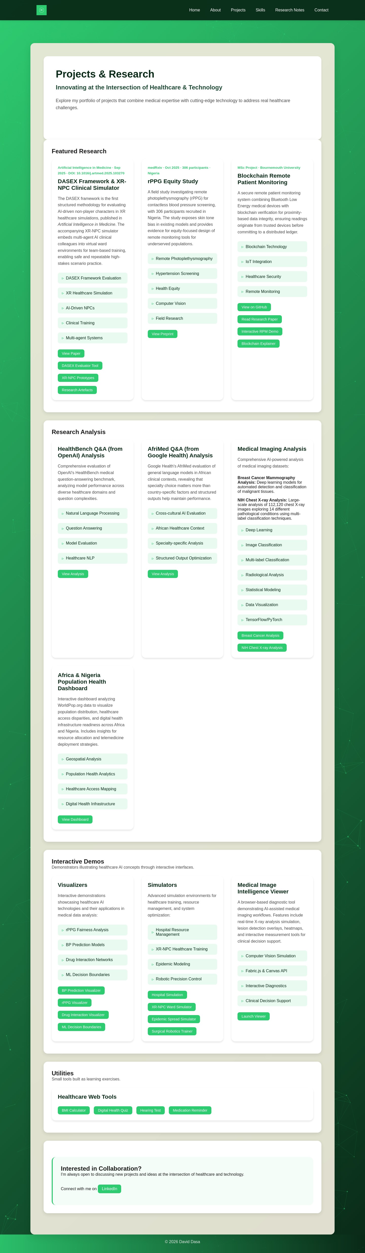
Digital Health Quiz (113, 1110)
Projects (238, 10)
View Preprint (162, 334)
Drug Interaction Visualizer (83, 1015)
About (215, 10)
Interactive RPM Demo (260, 331)
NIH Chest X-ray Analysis (262, 648)
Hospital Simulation (167, 995)
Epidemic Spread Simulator (174, 1019)
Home (194, 10)
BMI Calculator (74, 1110)
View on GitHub (254, 307)
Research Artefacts (77, 390)
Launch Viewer (254, 1016)
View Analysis (73, 574)
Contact (321, 10)
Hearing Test (150, 1110)
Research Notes (289, 10)
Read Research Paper (260, 319)
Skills (260, 10)
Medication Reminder (190, 1110)
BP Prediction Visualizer (81, 990)
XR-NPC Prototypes (78, 378)
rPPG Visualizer (74, 1003)
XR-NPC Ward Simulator (172, 1007)
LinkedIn (109, 1189)
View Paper (71, 353)
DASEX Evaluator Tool (80, 366)
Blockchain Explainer (259, 344)
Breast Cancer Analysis (260, 635)
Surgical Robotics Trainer (172, 1031)
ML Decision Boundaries (81, 1027)
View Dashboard (75, 819)
